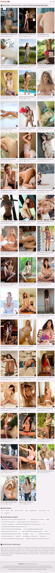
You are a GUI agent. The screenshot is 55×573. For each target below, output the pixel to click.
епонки (7, 510)
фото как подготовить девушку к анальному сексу (28, 524)
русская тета (43, 536)
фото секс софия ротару (7, 536)
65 (27, 519)
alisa (43, 524)
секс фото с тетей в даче (7, 524)
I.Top (5, 2)
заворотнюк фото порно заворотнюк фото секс (13, 519)
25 (49, 531)
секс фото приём (19, 510)
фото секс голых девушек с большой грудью (12, 538)
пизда (26, 510)
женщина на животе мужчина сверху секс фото (37, 538)
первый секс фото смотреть (37, 519)
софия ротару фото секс (44, 533)
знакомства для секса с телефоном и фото (27, 521)
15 (35, 533)
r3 (29, 526)
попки (32, 533)
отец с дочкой (42, 510)
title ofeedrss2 (26, 533)
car (2, 513)
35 (19, 531)
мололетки (7, 513)
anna (12, 510)
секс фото (18, 536)
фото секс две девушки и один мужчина (33, 529)
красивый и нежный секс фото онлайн (11, 533)
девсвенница (33, 510)
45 (32, 526)
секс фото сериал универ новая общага (11, 529)
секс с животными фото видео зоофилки (32, 531)
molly (2, 510)
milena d (47, 519)
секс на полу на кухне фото (8, 521)
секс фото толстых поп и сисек (9, 531)
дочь (48, 510)
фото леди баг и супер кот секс (30, 536)
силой (45, 531)
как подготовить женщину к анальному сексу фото (14, 526)
